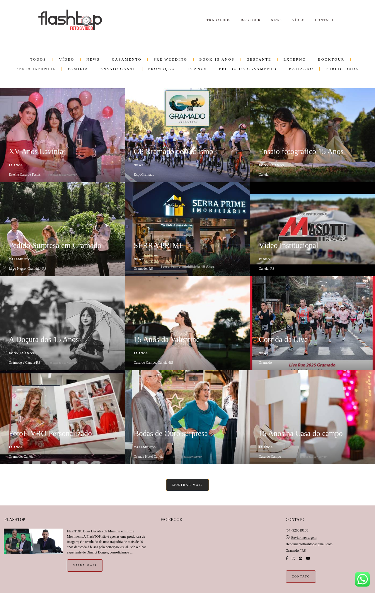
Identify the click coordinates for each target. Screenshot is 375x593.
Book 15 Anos (217, 59)
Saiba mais (85, 565)
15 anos (197, 69)
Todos (38, 59)
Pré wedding (170, 59)
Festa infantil (36, 69)
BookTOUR (251, 20)
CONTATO (324, 20)
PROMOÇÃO (161, 69)
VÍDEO (298, 20)
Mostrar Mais (187, 484)
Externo (295, 59)
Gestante (259, 59)
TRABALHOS (219, 20)
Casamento (127, 59)
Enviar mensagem (303, 537)
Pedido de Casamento (248, 69)
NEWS (276, 20)
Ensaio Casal (118, 69)
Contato (301, 576)
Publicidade (342, 69)
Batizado (301, 69)
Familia (78, 69)
